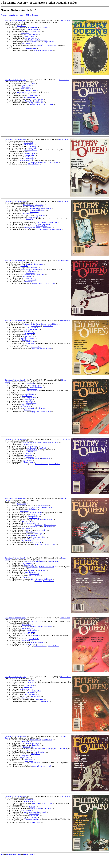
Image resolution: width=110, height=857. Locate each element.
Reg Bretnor (25, 33)
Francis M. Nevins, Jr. (38, 642)
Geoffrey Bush (36, 691)
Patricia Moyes (35, 621)
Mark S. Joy (28, 94)
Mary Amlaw (33, 267)
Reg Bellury (29, 157)
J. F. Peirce (26, 444)
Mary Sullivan (31, 397)
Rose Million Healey (36, 387)
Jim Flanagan (26, 340)
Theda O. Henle (29, 36)
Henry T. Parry (28, 278)
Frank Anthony (43, 505)
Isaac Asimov (39, 205)
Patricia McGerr (32, 389)
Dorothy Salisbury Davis (35, 103)
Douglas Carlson (29, 155)
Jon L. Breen (26, 43)
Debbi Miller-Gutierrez (31, 539)
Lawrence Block (36, 347)
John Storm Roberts (30, 694)
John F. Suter (39, 101)
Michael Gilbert (38, 269)
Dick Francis (30, 383)
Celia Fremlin (32, 280)
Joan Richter (32, 146)
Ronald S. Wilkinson (27, 338)
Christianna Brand (30, 49)
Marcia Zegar (38, 533)
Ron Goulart (47, 224)
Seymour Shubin (30, 333)
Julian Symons (24, 160)
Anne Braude (31, 523)
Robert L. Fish (52, 222)
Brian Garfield (28, 143)
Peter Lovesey (30, 343)
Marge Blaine (35, 754)
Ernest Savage (29, 159)
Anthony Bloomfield (38, 210)
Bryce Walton (30, 341)
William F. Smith (35, 31)
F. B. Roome (29, 759)
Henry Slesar (25, 698)
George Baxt (25, 87)
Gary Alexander (33, 34)
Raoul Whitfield (22, 92)
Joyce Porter (48, 808)
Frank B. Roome (27, 396)
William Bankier (32, 29)
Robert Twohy (33, 96)
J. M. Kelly (27, 331)
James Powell (40, 274)
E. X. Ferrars (30, 682)
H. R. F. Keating (47, 803)
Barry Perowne (47, 519)
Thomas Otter (30, 692)
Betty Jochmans (40, 215)
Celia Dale (27, 410)
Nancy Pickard (34, 574)
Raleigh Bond (29, 685)
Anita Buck (28, 453)
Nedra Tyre (29, 219)
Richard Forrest (43, 701)
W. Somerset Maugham (31, 819)
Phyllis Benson (31, 271)
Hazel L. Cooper (34, 518)
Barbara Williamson (32, 329)
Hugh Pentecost (49, 41)
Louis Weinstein (34, 815)
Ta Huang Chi (32, 38)
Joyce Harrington (29, 153)
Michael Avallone (32, 390)
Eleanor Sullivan (65, 20)
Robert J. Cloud (33, 217)
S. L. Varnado (41, 530)
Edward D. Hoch (47, 50)
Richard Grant (30, 273)
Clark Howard (21, 26)
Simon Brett (27, 577)
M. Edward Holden (39, 537)
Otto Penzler (29, 40)
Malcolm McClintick (32, 743)
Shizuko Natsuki (31, 403)
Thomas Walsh (28, 462)
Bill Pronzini (31, 83)
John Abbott (29, 401)
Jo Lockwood (26, 213)
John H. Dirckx (36, 385)
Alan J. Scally (30, 532)
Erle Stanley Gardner (50, 45)
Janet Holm (27, 85)
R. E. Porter (38, 525)
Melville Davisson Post (46, 567)
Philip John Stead (31, 450)
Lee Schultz (28, 455)
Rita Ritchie (29, 750)
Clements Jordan (30, 90)
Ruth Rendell (39, 700)
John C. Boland (31, 327)
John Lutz (32, 807)
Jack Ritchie (43, 27)
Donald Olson (34, 212)
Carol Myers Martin (29, 97)
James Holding (38, 99)
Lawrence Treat (46, 227)
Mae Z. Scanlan (39, 752)
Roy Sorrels (29, 457)
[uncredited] (34, 41)
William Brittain (46, 208)
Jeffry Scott (32, 509)
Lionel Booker (28, 144)
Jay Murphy (28, 399)
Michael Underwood (30, 150)
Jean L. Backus (32, 148)
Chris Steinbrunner (41, 40)
